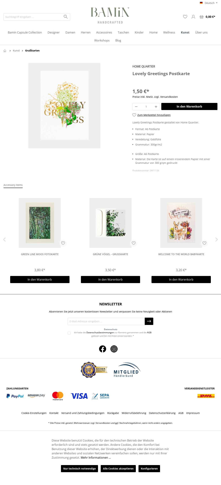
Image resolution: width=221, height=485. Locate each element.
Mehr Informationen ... (96, 458)
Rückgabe (113, 413)
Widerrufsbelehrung (134, 413)
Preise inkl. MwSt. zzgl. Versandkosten (155, 96)
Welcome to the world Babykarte (181, 254)
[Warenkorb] (207, 16)
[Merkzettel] (185, 16)
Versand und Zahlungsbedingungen (82, 413)
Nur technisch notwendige (79, 468)
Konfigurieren (149, 468)
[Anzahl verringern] (136, 106)
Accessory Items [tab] (13, 185)
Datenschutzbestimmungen (100, 332)
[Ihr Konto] (193, 16)
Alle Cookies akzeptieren (118, 468)
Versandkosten (103, 422)
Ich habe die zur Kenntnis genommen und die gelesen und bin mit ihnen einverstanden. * (112, 334)
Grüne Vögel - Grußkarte (110, 254)
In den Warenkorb (189, 106)
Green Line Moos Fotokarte (40, 254)
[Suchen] (66, 16)
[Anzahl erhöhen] (156, 106)
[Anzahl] (146, 106)
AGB (149, 332)
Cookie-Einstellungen (34, 413)
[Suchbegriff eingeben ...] (33, 16)
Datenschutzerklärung (162, 413)
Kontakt (53, 413)
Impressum (193, 413)
